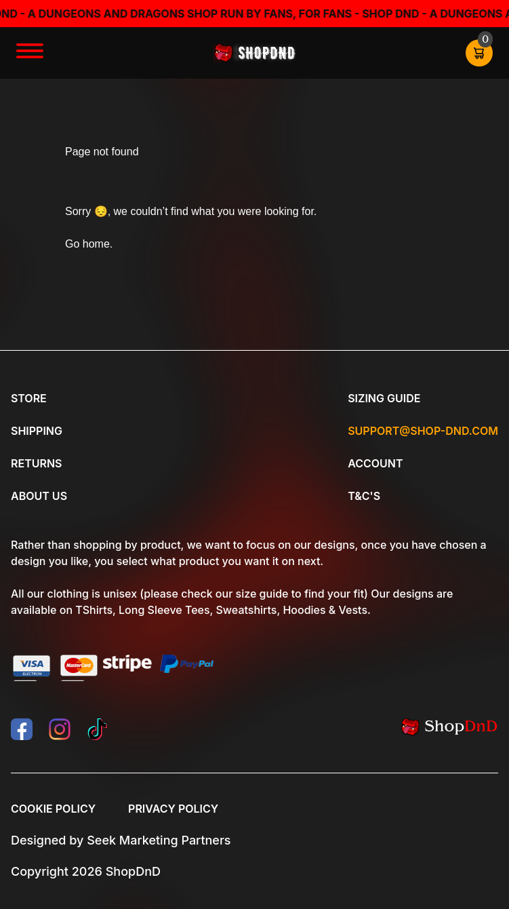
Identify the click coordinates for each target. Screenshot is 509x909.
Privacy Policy (173, 808)
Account (375, 463)
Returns (36, 463)
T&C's (364, 496)
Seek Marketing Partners (158, 840)
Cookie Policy (53, 808)
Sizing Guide (384, 398)
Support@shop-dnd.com (423, 431)
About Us (39, 496)
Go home (87, 244)
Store (29, 398)
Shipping (36, 431)
